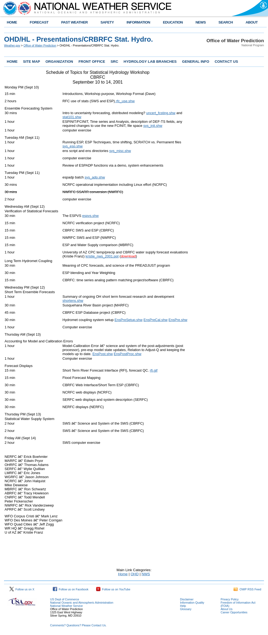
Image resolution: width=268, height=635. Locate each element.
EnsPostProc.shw (127, 354)
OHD (134, 574)
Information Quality (192, 602)
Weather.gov (12, 45)
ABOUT (252, 22)
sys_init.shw (152, 126)
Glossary (185, 609)
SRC (114, 61)
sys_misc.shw (120, 151)
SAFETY (107, 22)
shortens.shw (73, 301)
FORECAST (39, 22)
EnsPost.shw (102, 354)
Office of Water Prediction (40, 45)
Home (123, 574)
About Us (227, 609)
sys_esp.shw (73, 146)
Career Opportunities (234, 612)
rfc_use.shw (125, 101)
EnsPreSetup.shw (128, 320)
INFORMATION (138, 22)
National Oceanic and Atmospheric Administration (81, 602)
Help (183, 605)
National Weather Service (66, 605)
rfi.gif (154, 370)
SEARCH (225, 22)
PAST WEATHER (74, 22)
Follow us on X (21, 589)
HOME (12, 22)
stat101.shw (72, 117)
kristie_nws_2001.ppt (102, 256)
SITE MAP (31, 61)
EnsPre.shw (177, 320)
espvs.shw (90, 216)
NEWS (200, 22)
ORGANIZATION (59, 61)
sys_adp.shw (95, 177)
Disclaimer (187, 599)
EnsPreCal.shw (155, 320)
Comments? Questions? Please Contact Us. (78, 625)
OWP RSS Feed (247, 589)
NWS (146, 574)
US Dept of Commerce (64, 599)
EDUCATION (173, 22)
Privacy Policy (229, 599)
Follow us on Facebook (71, 589)
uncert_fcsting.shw (160, 113)
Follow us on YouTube (113, 589)
